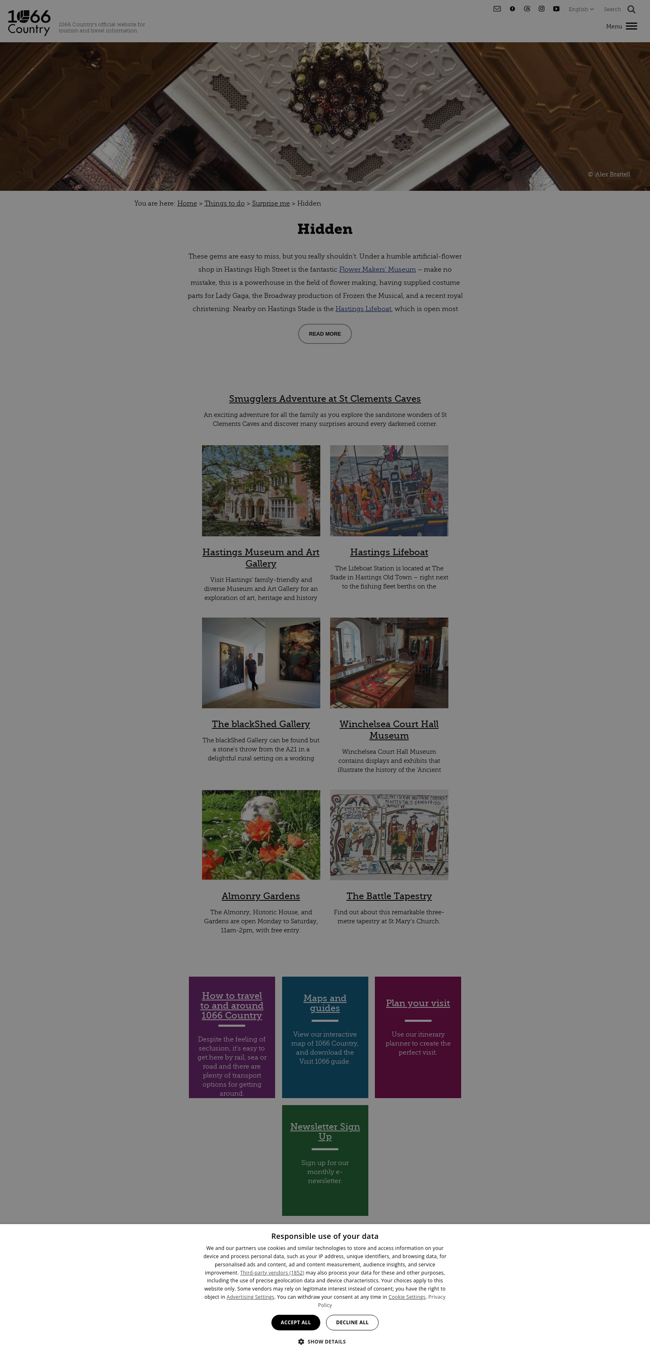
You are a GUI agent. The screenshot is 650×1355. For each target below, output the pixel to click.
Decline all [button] (352, 1322)
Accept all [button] (296, 1322)
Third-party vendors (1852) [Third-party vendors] (272, 1272)
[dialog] (325, 1289)
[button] (325, 1341)
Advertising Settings (250, 1296)
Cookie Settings (406, 1296)
